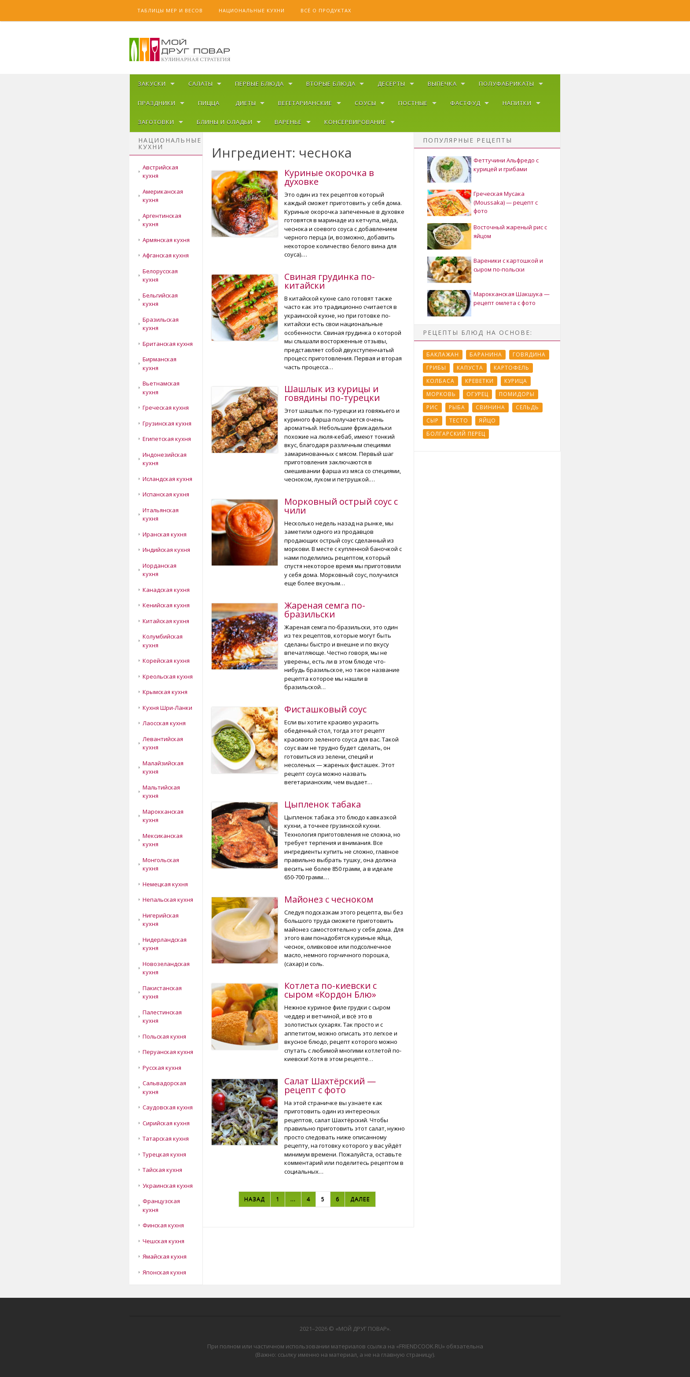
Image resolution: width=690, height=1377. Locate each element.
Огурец (477, 394)
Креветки (479, 381)
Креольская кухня (168, 676)
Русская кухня (162, 1068)
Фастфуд (465, 103)
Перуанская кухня (168, 1052)
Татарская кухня (166, 1138)
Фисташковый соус (325, 709)
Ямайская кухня (165, 1256)
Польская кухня (164, 1036)
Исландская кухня (167, 479)
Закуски (152, 84)
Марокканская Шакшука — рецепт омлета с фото (511, 298)
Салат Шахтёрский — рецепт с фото (330, 1085)
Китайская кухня (166, 621)
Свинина (490, 407)
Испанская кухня (166, 494)
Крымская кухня (165, 692)
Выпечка (442, 84)
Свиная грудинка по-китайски (329, 281)
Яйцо (487, 420)
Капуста (470, 367)
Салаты (200, 84)
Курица (515, 381)
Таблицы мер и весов (170, 10)
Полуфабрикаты (506, 84)
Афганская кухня (166, 255)
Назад (254, 1199)
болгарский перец (455, 433)
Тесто (458, 420)
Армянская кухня (166, 240)
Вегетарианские (305, 103)
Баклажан (442, 354)
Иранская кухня (165, 534)
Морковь (441, 394)
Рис (432, 407)
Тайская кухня (162, 1170)
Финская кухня (163, 1225)
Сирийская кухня (166, 1123)
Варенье (288, 122)
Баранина (486, 354)
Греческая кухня (166, 407)
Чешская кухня (163, 1241)
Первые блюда (259, 84)
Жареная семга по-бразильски (324, 609)
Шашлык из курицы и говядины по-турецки (332, 393)
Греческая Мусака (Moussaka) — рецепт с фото (505, 202)
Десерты (391, 84)
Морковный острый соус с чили (341, 506)
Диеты (245, 103)
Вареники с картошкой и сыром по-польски (508, 265)
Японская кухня (164, 1272)
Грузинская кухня (167, 423)
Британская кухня (168, 344)
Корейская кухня (166, 661)
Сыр (432, 420)
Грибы (436, 367)
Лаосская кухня (164, 723)
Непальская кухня (168, 899)
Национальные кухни (252, 10)
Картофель (511, 367)
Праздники (157, 103)
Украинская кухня (168, 1186)
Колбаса (440, 381)
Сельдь (527, 407)
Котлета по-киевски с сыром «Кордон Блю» (330, 990)
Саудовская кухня (168, 1107)
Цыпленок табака (322, 804)
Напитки (517, 103)
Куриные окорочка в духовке (329, 177)
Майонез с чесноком (328, 899)
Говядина (529, 354)
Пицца (209, 103)
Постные (413, 103)
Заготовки (156, 122)
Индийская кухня (166, 550)
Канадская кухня (166, 590)
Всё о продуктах (326, 10)
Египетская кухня (167, 439)
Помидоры (517, 394)
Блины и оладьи (225, 122)
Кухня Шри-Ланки (167, 708)
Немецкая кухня (165, 884)
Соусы (365, 103)
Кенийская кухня (166, 605)
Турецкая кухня (164, 1154)
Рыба (457, 407)
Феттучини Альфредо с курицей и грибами (506, 164)
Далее (360, 1199)
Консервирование (355, 122)
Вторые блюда (331, 84)
